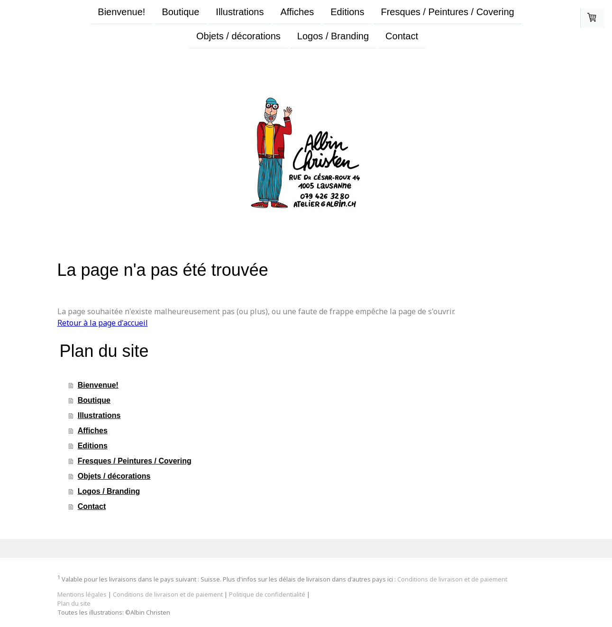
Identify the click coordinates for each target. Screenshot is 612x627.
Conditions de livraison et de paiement (452, 579)
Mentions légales (82, 594)
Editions (347, 12)
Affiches (297, 12)
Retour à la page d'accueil (102, 323)
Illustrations (240, 12)
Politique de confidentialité (267, 594)
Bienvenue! (121, 12)
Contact (401, 37)
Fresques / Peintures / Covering (447, 12)
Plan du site (74, 603)
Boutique (180, 12)
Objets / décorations (238, 37)
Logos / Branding (333, 37)
